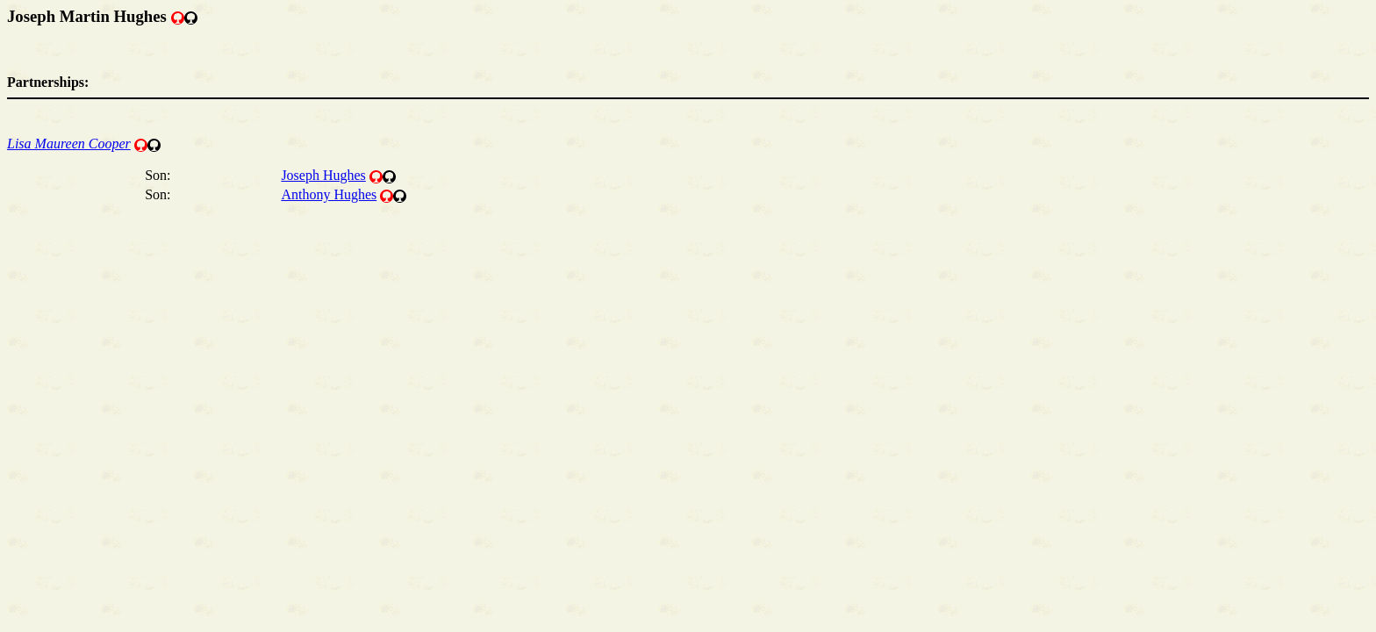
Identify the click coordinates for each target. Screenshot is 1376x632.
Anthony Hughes (328, 194)
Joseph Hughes (323, 175)
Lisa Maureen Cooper (69, 143)
